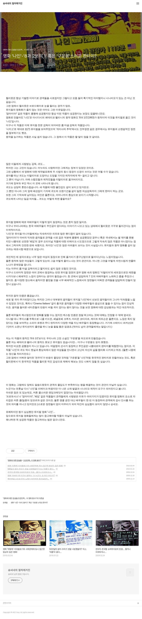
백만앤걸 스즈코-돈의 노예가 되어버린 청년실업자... (28, 479)
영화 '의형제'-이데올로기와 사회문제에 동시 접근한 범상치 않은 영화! (35, 466)
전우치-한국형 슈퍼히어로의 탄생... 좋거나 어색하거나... (30, 472)
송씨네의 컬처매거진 (12, 3)
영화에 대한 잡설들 (15, 460)
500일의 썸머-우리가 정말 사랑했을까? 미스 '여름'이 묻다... (31, 469)
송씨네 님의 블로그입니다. (18, 574)
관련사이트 (7, 603)
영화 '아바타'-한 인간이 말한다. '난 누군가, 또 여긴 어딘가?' (31, 475)
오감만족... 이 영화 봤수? (32, 460)
